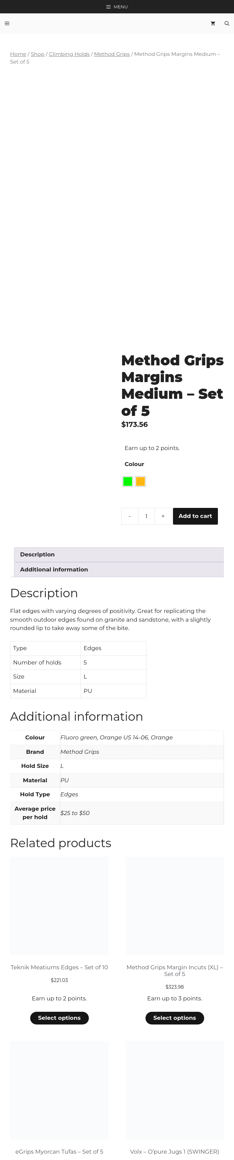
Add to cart (195, 424)
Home (18, 54)
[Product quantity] (146, 424)
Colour (134, 371)
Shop (38, 54)
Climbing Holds (69, 54)
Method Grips (111, 54)
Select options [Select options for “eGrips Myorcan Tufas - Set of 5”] (59, 1103)
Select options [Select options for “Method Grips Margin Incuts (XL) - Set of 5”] (174, 925)
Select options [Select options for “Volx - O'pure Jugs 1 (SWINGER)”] (174, 1103)
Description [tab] (37, 462)
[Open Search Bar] (227, 23)
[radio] (128, 389)
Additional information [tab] (54, 477)
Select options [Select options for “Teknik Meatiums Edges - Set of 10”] (59, 925)
